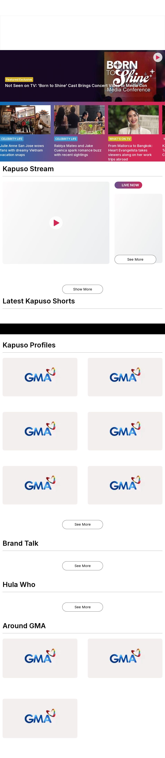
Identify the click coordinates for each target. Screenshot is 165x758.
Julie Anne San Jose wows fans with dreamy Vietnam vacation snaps (22, 150)
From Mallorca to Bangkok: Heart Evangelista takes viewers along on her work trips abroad (130, 152)
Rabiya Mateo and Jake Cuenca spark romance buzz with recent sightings (77, 150)
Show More (82, 289)
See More (135, 259)
